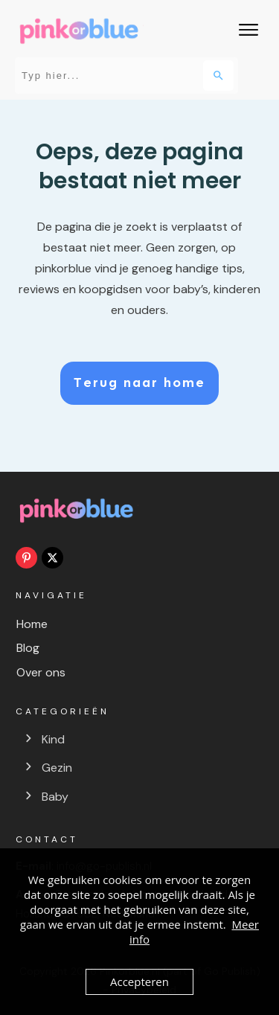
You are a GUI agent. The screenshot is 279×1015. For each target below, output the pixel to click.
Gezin (57, 767)
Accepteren (139, 981)
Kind (53, 739)
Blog (27, 648)
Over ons (40, 672)
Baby (55, 796)
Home (32, 624)
